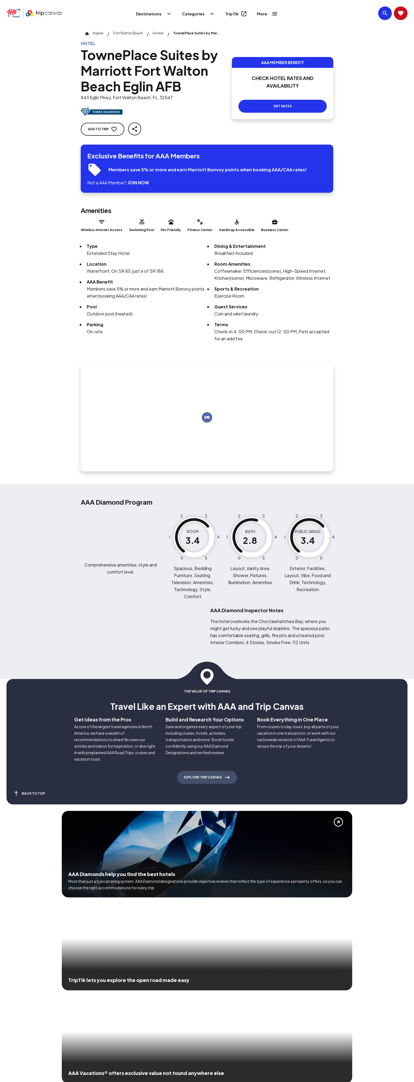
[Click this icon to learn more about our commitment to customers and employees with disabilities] (15, 993)
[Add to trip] (207, 417)
